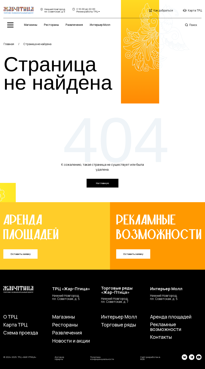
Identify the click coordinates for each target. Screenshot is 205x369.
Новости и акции (71, 340)
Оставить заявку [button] (21, 254)
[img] (19, 10)
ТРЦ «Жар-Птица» (71, 288)
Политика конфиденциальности (102, 358)
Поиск (193, 25)
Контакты (161, 337)
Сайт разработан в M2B (150, 358)
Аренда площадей (170, 316)
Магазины (30, 25)
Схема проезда (20, 332)
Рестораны (51, 25)
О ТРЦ (10, 316)
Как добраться (163, 10)
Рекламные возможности (165, 326)
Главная (9, 44)
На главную (102, 183)
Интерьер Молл (100, 25)
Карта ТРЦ (195, 10)
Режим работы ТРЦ (87, 11)
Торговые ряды (118, 324)
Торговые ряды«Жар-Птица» (117, 290)
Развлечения (74, 25)
